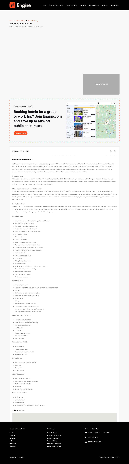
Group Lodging (51, 433)
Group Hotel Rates (71, 5)
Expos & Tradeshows (53, 438)
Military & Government (54, 443)
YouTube (12, 435)
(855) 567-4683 (93, 437)
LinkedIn (12, 441)
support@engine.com (94, 442)
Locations (105, 5)
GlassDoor (12, 443)
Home (44, 5)
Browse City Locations (54, 435)
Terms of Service (104, 457)
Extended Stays (20, 21)
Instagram (12, 438)
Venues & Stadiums (53, 441)
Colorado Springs (33, 21)
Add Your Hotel (94, 5)
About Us (83, 5)
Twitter (11, 433)
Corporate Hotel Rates (56, 5)
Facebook (12, 446)
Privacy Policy (115, 457)
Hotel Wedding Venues (54, 446)
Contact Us (114, 5)
